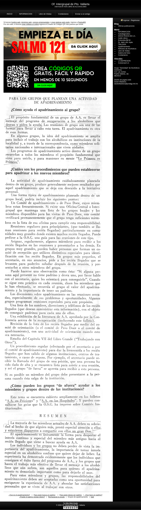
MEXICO (117, 76)
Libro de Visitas (45, 14)
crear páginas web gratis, (60, 22)
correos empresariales (41, 22)
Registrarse (135, 20)
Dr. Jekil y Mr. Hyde (125, 42)
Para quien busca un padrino (44, 495)
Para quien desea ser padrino (71, 495)
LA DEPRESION (124, 61)
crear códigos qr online (30, 24)
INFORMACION (25, 14)
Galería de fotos (124, 53)
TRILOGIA (122, 44)
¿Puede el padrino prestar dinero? (32, 497)
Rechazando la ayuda (56, 497)
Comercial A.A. (123, 63)
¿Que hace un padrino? (93, 495)
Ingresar (126, 20)
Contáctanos (63, 14)
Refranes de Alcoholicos (127, 49)
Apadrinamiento (124, 47)
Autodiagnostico (124, 34)
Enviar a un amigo (82, 14)
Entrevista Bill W (124, 40)
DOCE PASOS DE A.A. (127, 36)
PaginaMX (82, 22)
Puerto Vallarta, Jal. (121, 74)
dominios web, (26, 22)
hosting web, (16, 22)
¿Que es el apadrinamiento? (19, 495)
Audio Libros (123, 38)
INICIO (9, 14)
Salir (92, 497)
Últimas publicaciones (126, 26)
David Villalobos (120, 82)
